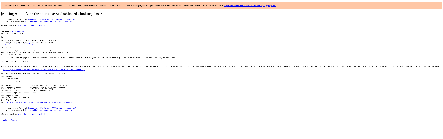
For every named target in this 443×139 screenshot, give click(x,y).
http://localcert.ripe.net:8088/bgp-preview (21, 46)
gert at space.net (18, 31)
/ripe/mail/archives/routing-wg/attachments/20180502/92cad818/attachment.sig (40, 116)
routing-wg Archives (10, 134)
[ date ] (19, 25)
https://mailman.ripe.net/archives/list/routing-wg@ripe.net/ (250, 5)
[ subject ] (33, 25)
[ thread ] (26, 25)
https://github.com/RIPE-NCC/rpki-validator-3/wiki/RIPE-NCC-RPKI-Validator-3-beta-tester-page (44, 77)
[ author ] (41, 25)
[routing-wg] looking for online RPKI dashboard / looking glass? (52, 19)
